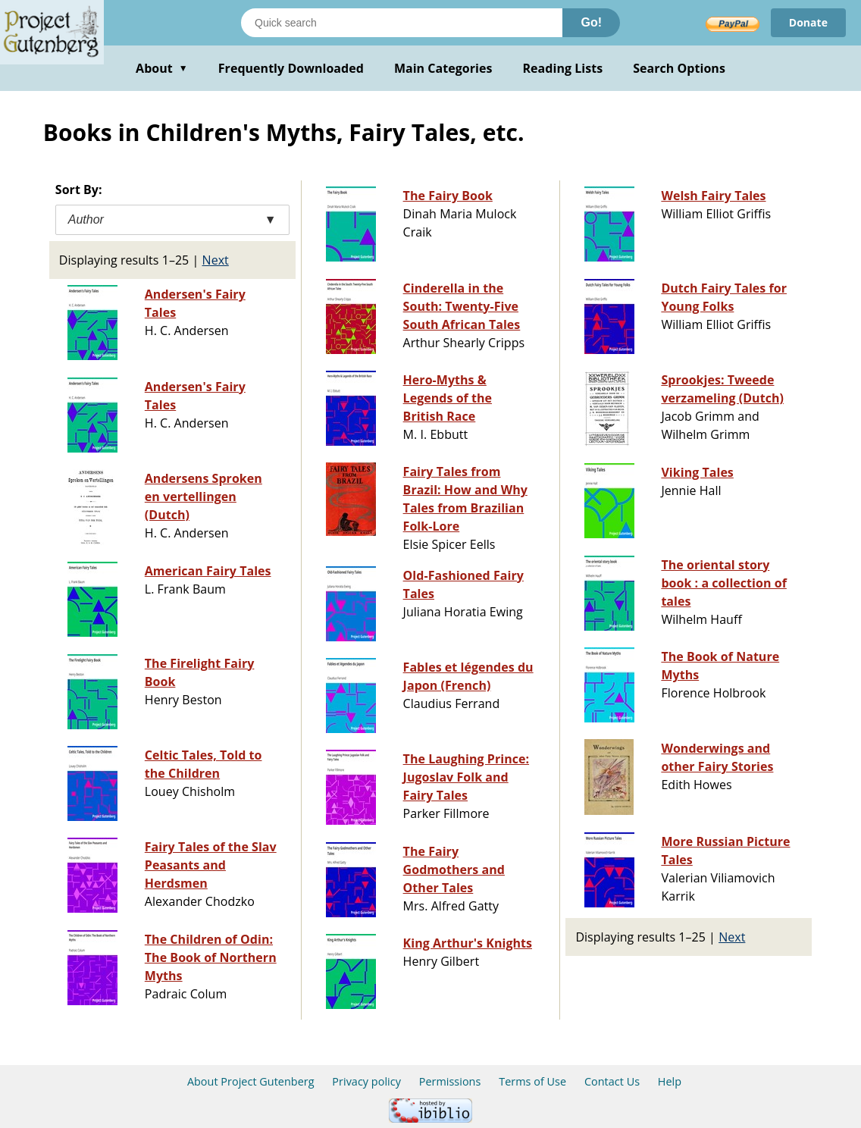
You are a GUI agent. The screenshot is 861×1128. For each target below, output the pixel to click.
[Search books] (401, 22)
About (162, 68)
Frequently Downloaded (291, 68)
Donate (808, 22)
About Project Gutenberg (251, 1081)
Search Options (679, 68)
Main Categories (443, 68)
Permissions (450, 1081)
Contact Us (612, 1081)
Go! (591, 22)
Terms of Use (532, 1081)
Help (669, 1081)
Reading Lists (563, 68)
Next (215, 260)
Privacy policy (366, 1081)
